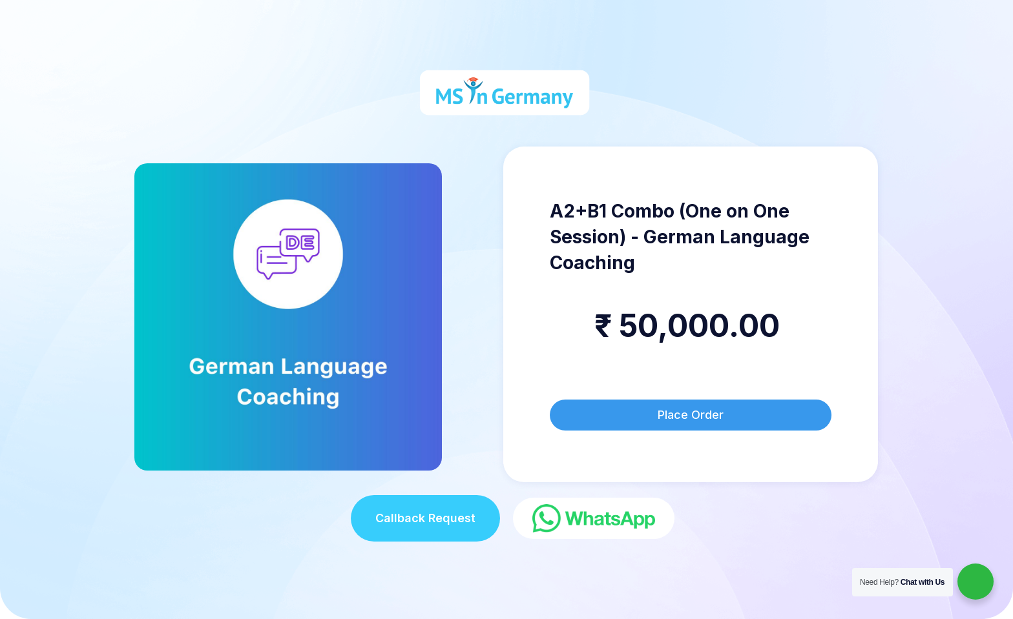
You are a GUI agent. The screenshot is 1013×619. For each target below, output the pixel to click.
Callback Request (425, 518)
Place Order (691, 414)
